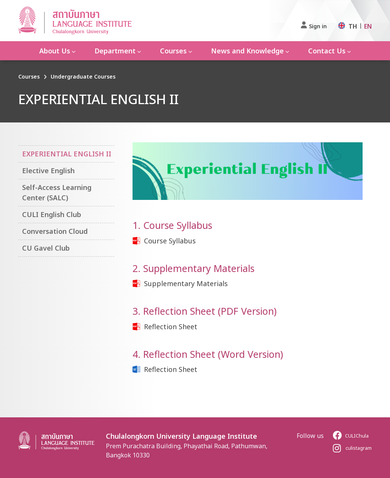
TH (352, 26)
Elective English (48, 170)
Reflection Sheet (170, 326)
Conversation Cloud (55, 231)
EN (368, 26)
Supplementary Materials (186, 283)
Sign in (318, 26)
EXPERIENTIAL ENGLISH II (66, 153)
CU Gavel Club (46, 248)
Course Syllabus (170, 240)
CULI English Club (51, 214)
